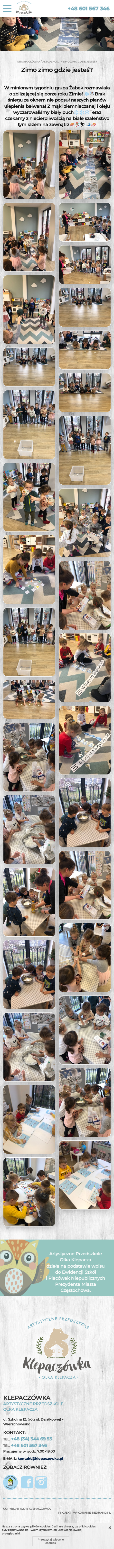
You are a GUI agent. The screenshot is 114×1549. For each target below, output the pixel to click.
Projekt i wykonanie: (84, 1512)
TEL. (27, 1439)
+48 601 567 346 (88, 9)
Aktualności (51, 61)
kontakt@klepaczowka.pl (40, 1458)
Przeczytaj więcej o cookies (51, 1541)
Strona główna (28, 61)
